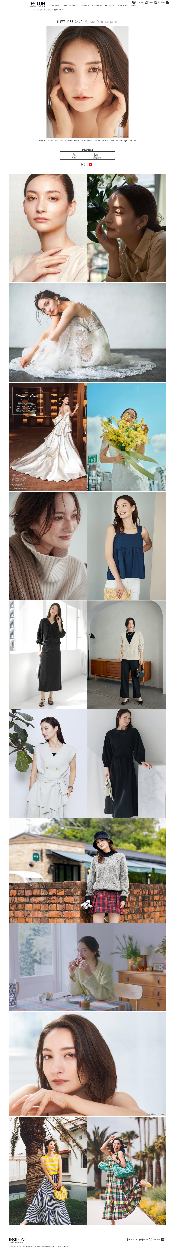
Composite (96, 156)
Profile (74, 156)
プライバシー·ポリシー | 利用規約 (20, 1246)
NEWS (134, 5)
